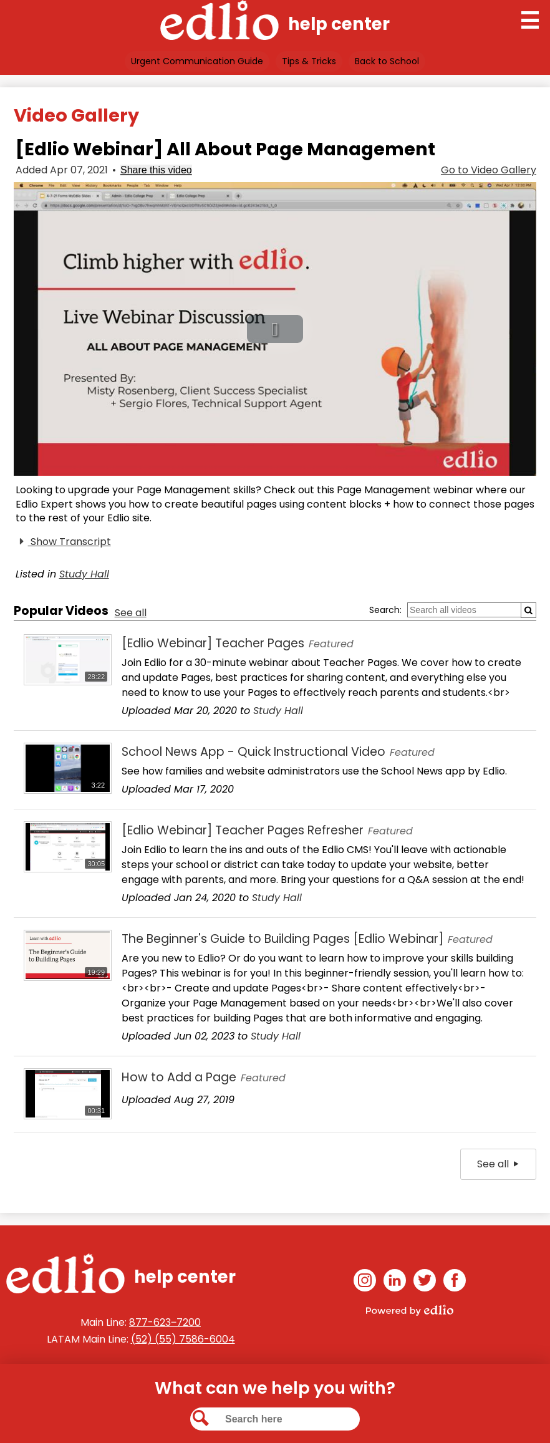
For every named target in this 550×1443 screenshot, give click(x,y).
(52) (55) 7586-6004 (183, 1339)
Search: (385, 610)
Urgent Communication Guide (197, 61)
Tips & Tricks (309, 61)
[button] (275, 329)
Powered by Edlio (409, 1310)
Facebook (454, 1282)
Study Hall (84, 574)
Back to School (387, 61)
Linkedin (395, 1282)
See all (131, 613)
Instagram (365, 1282)
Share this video (156, 170)
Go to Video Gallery (488, 170)
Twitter (424, 1282)
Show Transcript (63, 542)
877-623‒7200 (165, 1322)
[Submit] (528, 610)
